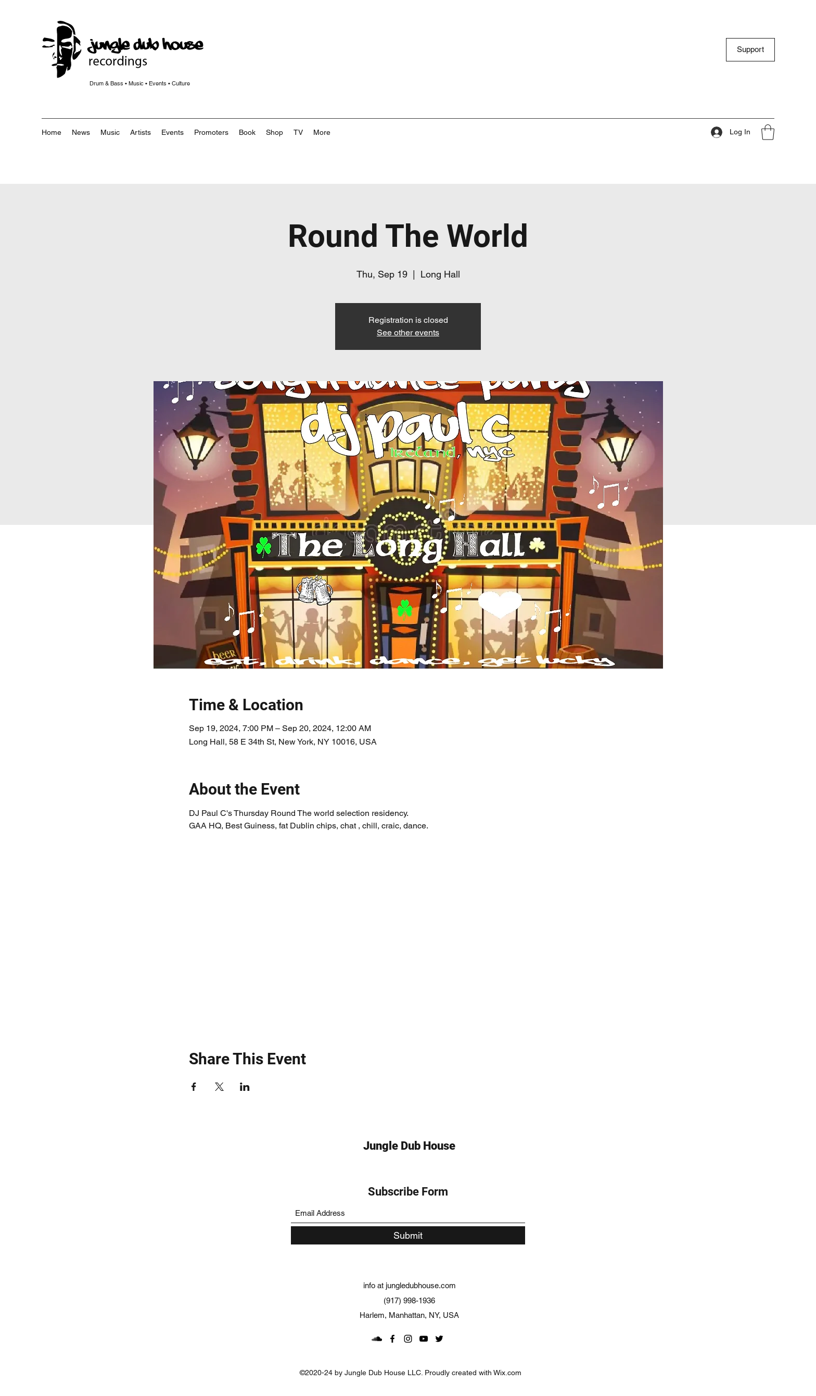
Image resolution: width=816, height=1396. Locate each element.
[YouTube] (423, 1339)
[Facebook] (392, 1339)
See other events (408, 332)
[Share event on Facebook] (194, 1087)
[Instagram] (408, 1339)
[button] (322, 132)
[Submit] (408, 1235)
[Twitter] (439, 1339)
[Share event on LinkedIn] (245, 1087)
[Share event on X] (219, 1087)
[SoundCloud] (377, 1339)
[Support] (750, 49)
